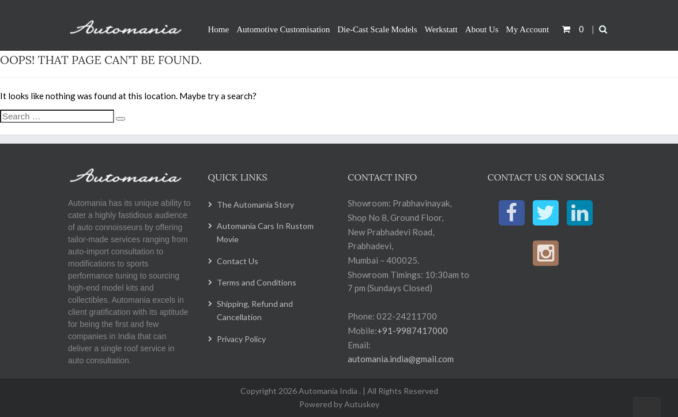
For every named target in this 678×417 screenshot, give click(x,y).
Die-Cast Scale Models (377, 29)
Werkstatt (441, 29)
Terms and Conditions (256, 282)
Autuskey (360, 404)
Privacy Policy (241, 339)
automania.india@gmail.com (401, 359)
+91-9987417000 (412, 330)
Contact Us (237, 261)
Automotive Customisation (283, 29)
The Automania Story (255, 204)
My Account (527, 29)
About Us (482, 29)
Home (218, 29)
